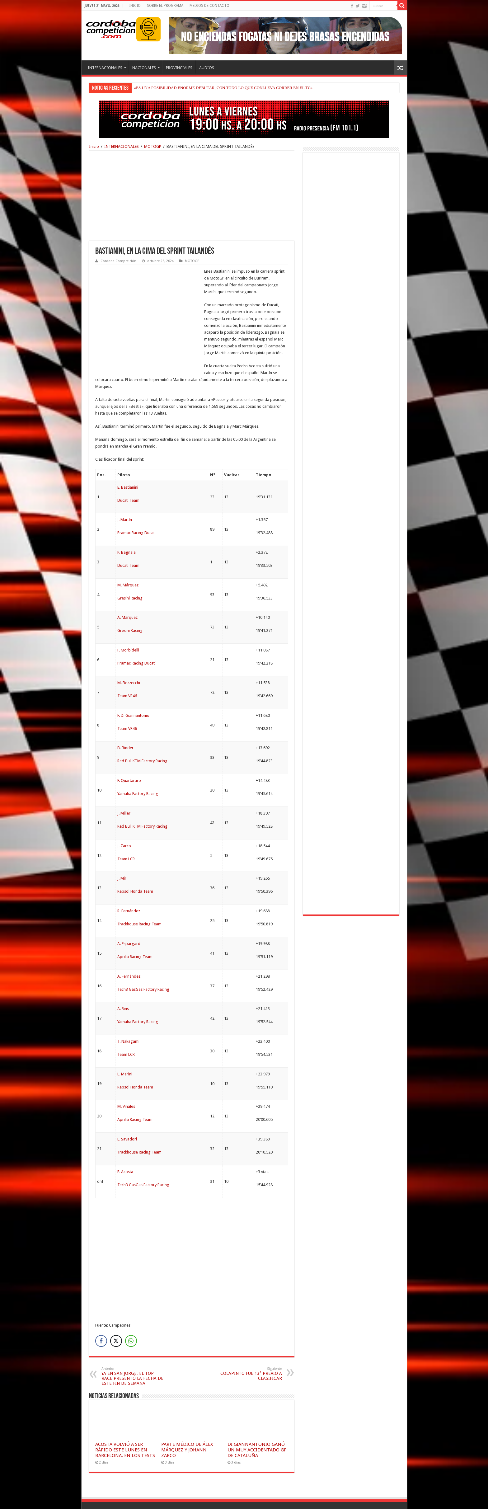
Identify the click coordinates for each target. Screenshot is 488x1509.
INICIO (135, 5)
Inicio (94, 146)
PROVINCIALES (179, 67)
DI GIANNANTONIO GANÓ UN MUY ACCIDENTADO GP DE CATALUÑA (257, 1422)
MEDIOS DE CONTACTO (209, 5)
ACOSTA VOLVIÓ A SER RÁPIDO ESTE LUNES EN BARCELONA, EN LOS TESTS (125, 1422)
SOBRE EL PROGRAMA (165, 5)
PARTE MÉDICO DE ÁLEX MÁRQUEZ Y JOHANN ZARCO (187, 1422)
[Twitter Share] (116, 1313)
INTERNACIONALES (105, 67)
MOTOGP (152, 146)
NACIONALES (144, 67)
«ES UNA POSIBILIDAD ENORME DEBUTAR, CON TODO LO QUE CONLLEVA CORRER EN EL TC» (223, 87)
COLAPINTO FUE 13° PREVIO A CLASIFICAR (250, 1346)
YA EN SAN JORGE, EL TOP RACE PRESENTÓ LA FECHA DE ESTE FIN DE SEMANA (133, 1348)
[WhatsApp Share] (131, 1313)
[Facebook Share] (101, 1313)
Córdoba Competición (118, 261)
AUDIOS (206, 67)
